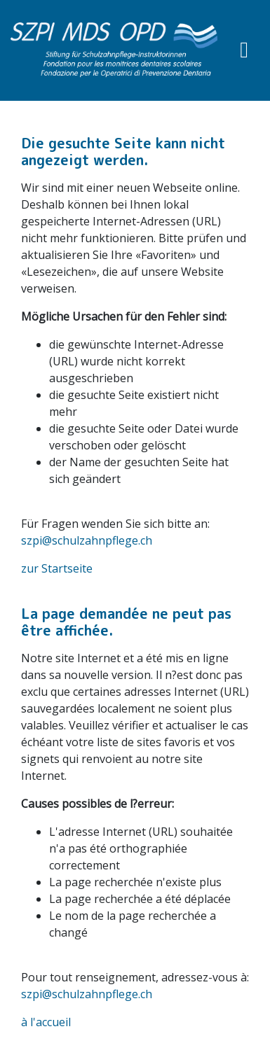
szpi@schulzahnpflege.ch (86, 540)
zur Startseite (57, 568)
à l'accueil (46, 1022)
